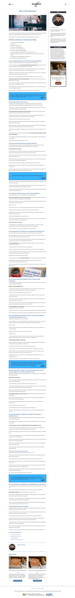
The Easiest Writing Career (16, 534)
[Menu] (10, 4)
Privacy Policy (33, 588)
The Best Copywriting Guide (16, 536)
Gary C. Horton (21, 545)
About (38, 588)
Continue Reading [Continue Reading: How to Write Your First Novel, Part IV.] (17, 580)
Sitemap (42, 588)
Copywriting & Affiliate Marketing (17, 539)
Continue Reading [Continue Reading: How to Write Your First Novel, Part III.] (37, 580)
